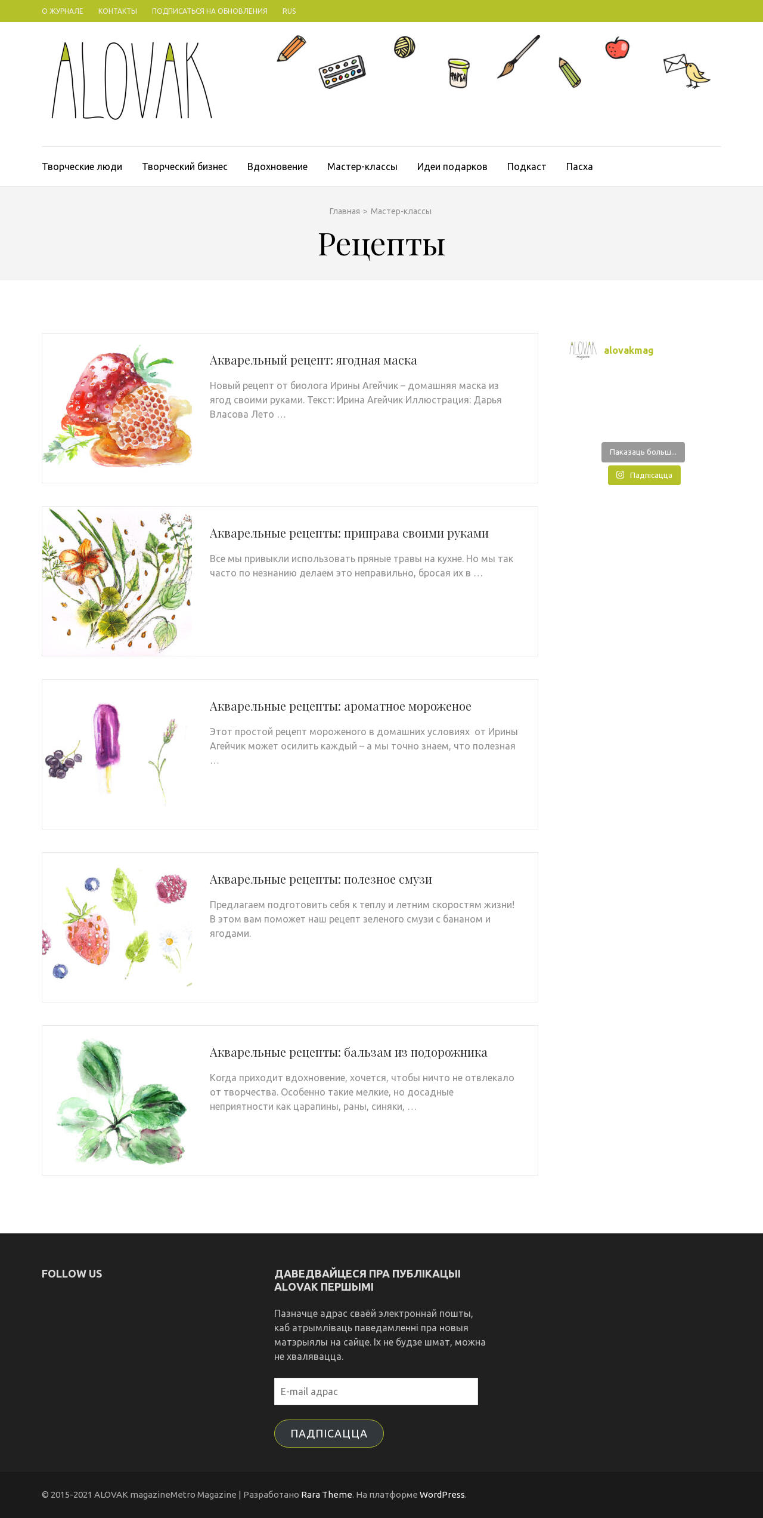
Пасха (579, 166)
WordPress (442, 1494)
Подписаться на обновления (210, 11)
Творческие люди (82, 166)
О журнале (62, 11)
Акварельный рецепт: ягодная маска (313, 359)
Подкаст (527, 166)
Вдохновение (277, 166)
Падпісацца (329, 1433)
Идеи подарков (452, 166)
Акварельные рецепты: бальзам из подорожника (349, 1052)
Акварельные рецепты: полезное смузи (321, 879)
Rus (289, 11)
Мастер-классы (362, 166)
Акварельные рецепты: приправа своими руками (349, 532)
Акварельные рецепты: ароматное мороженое (341, 706)
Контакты (117, 11)
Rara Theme (326, 1494)
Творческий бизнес (185, 166)
